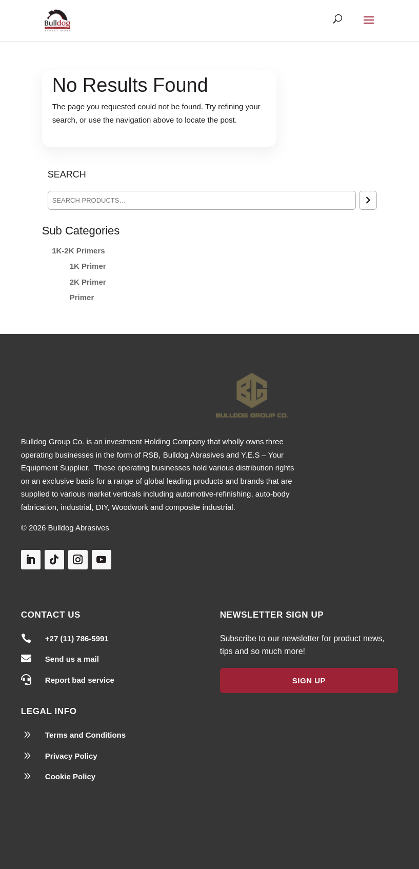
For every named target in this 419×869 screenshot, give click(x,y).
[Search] (368, 200)
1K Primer (88, 266)
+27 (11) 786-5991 (77, 638)
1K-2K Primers (78, 250)
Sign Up (309, 680)
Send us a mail (72, 659)
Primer (82, 297)
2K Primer (88, 282)
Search (67, 174)
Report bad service (79, 680)
